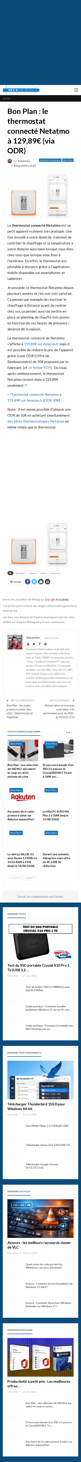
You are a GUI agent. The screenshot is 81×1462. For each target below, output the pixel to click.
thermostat (55, 573)
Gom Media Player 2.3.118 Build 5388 (47, 1125)
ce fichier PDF (39, 367)
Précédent (15, 878)
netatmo (32, 573)
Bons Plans (68, 160)
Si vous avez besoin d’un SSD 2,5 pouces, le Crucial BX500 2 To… (49, 1424)
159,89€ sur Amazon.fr (41, 344)
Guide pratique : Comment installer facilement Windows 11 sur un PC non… (48, 1008)
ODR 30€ (51, 400)
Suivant (30, 878)
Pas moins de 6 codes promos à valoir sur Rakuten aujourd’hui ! (49, 1443)
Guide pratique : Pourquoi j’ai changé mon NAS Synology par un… (49, 1027)
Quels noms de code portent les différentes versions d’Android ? (44, 1266)
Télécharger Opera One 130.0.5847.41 (48, 1144)
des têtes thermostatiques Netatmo (35, 421)
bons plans (20, 573)
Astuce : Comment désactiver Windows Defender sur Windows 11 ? (48, 1304)
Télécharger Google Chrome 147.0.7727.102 (42, 1166)
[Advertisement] (40, 42)
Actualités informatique (50, 160)
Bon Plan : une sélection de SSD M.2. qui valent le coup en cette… (48, 1404)
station (44, 573)
